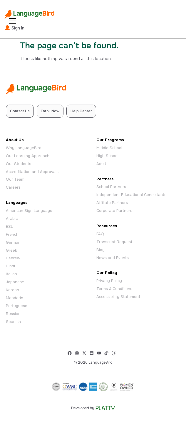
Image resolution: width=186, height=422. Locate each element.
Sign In (14, 28)
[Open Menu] (12, 21)
